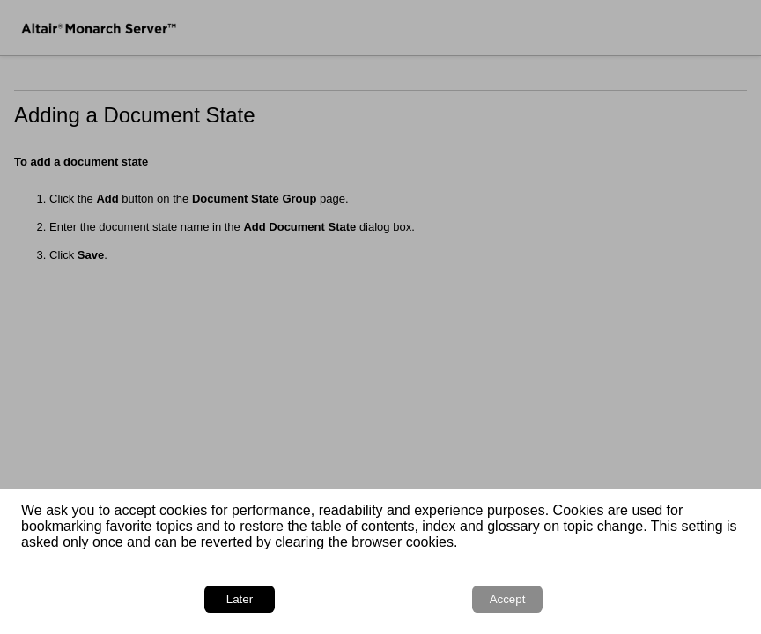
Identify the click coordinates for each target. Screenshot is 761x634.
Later (239, 599)
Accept (508, 599)
